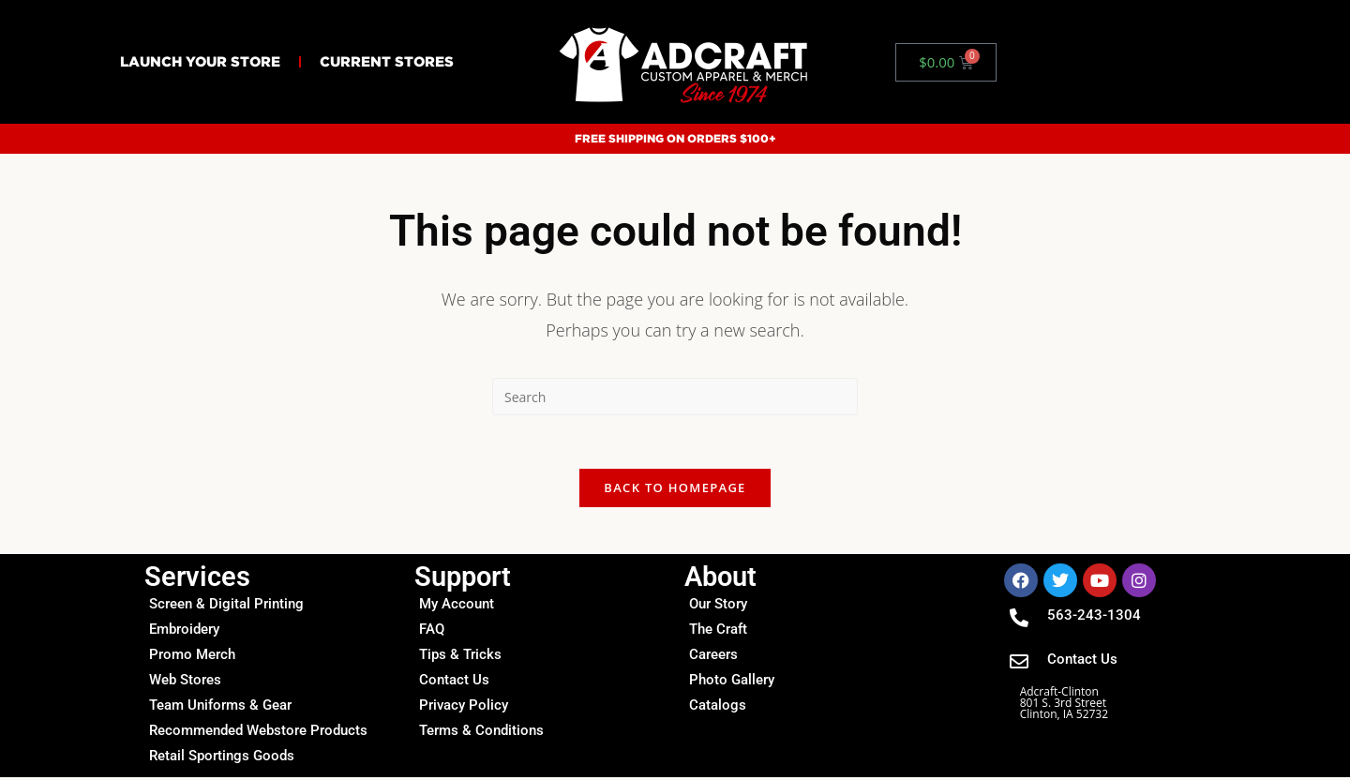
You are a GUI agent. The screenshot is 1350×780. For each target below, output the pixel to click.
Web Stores (185, 682)
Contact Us (454, 682)
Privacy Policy (463, 707)
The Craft (718, 631)
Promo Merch (192, 657)
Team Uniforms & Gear (220, 707)
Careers (713, 657)
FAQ (431, 631)
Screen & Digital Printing (226, 606)
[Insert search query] (675, 396)
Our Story (718, 606)
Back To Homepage (674, 490)
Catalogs (717, 707)
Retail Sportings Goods (221, 758)
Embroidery (184, 631)
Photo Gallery (731, 682)
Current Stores (387, 61)
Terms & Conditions (481, 733)
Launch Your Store (200, 61)
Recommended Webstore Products (258, 733)
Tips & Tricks (460, 657)
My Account (456, 606)
